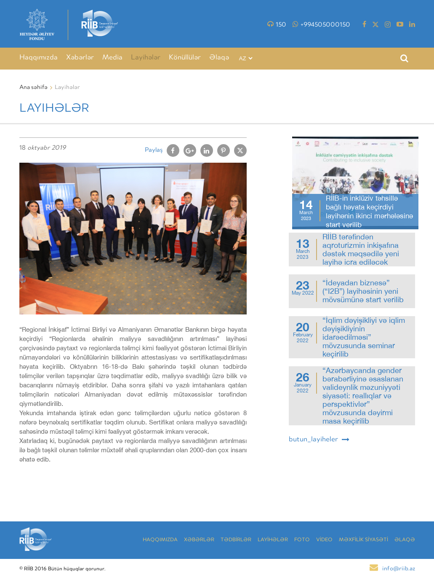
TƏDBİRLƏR (236, 540)
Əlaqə (219, 58)
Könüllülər (185, 58)
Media (112, 58)
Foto (302, 540)
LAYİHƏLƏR (273, 540)
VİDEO (324, 540)
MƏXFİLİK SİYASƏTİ (363, 540)
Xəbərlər (80, 58)
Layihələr (145, 58)
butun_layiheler (319, 439)
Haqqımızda (38, 58)
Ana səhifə (33, 88)
